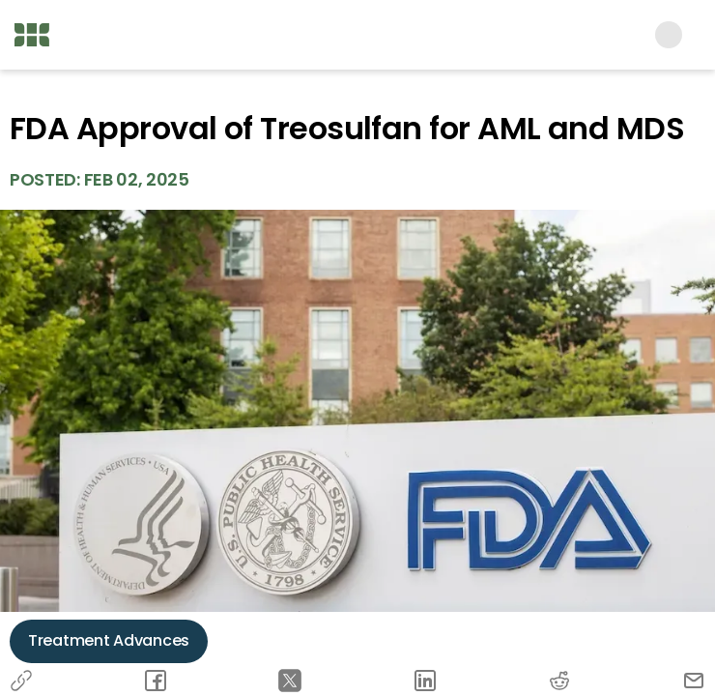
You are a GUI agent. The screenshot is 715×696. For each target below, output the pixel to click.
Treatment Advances (108, 640)
